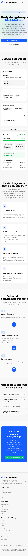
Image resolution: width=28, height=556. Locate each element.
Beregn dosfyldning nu (14, 40)
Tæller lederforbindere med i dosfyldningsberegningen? (14, 400)
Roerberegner (4, 511)
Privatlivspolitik (4, 537)
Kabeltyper (3, 528)
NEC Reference (4, 509)
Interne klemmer (19, 108)
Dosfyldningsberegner (6, 492)
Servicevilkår (4, 539)
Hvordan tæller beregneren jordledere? (14, 406)
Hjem (2, 490)
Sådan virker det (5, 495)
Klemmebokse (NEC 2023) (9, 120)
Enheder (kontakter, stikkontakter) (8, 109)
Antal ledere (18, 95)
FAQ (2, 497)
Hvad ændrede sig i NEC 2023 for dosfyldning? (14, 412)
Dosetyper (3, 523)
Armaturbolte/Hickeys (20, 115)
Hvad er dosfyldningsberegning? (14, 394)
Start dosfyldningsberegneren (14, 457)
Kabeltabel (3, 506)
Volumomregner (5, 514)
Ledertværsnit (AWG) (8, 95)
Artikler (3, 521)
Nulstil (14, 129)
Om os (2, 525)
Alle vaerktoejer (5, 504)
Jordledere (5, 115)
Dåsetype (5, 75)
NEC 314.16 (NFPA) (5, 530)
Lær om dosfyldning (14, 44)
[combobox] (13, 77)
